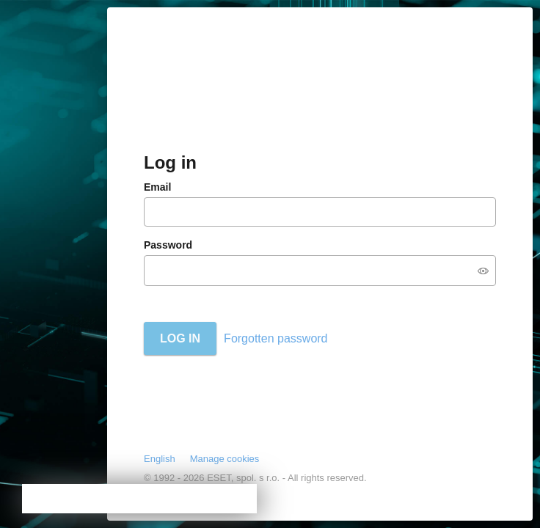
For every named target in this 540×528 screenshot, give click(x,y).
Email (157, 187)
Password (168, 245)
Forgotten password (275, 338)
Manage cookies (225, 458)
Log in (180, 338)
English (159, 458)
